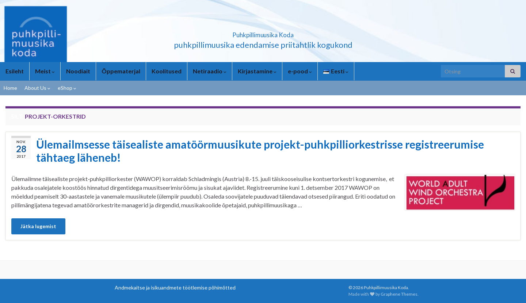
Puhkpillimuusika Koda (263, 33)
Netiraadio (209, 71)
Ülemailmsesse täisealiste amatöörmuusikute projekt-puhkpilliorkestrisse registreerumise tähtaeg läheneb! (260, 151)
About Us (37, 88)
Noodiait (78, 71)
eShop (67, 88)
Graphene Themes (399, 294)
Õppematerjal (121, 71)
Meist (45, 71)
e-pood (300, 71)
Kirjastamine (257, 71)
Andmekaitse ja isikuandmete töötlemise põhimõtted (175, 287)
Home (10, 88)
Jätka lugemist (38, 226)
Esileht (14, 71)
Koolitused (167, 71)
